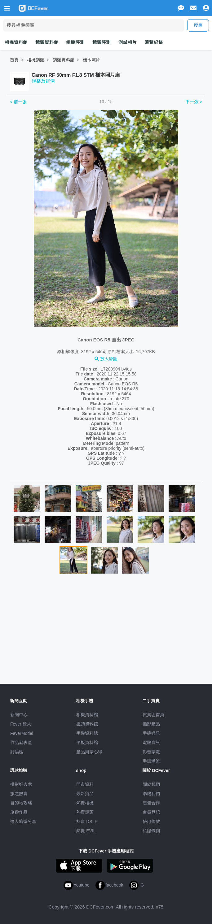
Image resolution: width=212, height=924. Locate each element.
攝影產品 (151, 724)
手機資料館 (87, 733)
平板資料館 (87, 742)
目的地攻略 (21, 802)
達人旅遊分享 (23, 821)
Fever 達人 (20, 724)
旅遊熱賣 (19, 793)
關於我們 (151, 784)
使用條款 (151, 821)
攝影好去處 (21, 784)
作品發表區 (21, 742)
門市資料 (85, 784)
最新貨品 (85, 793)
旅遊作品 (19, 812)
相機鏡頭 (35, 60)
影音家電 (151, 751)
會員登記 (151, 812)
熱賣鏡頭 (85, 812)
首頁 (14, 60)
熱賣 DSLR (87, 821)
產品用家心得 (89, 751)
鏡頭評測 (101, 42)
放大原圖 (106, 358)
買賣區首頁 (153, 714)
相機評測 (75, 42)
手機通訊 (151, 733)
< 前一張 (18, 101)
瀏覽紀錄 (154, 42)
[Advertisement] (106, 631)
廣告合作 (151, 802)
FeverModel (21, 733)
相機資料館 (16, 42)
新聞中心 (19, 714)
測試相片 (127, 42)
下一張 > (193, 101)
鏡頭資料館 (46, 42)
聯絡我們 (151, 793)
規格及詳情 (43, 81)
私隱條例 (151, 830)
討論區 (16, 751)
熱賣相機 (85, 802)
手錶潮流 (151, 761)
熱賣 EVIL (85, 830)
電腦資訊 (151, 742)
